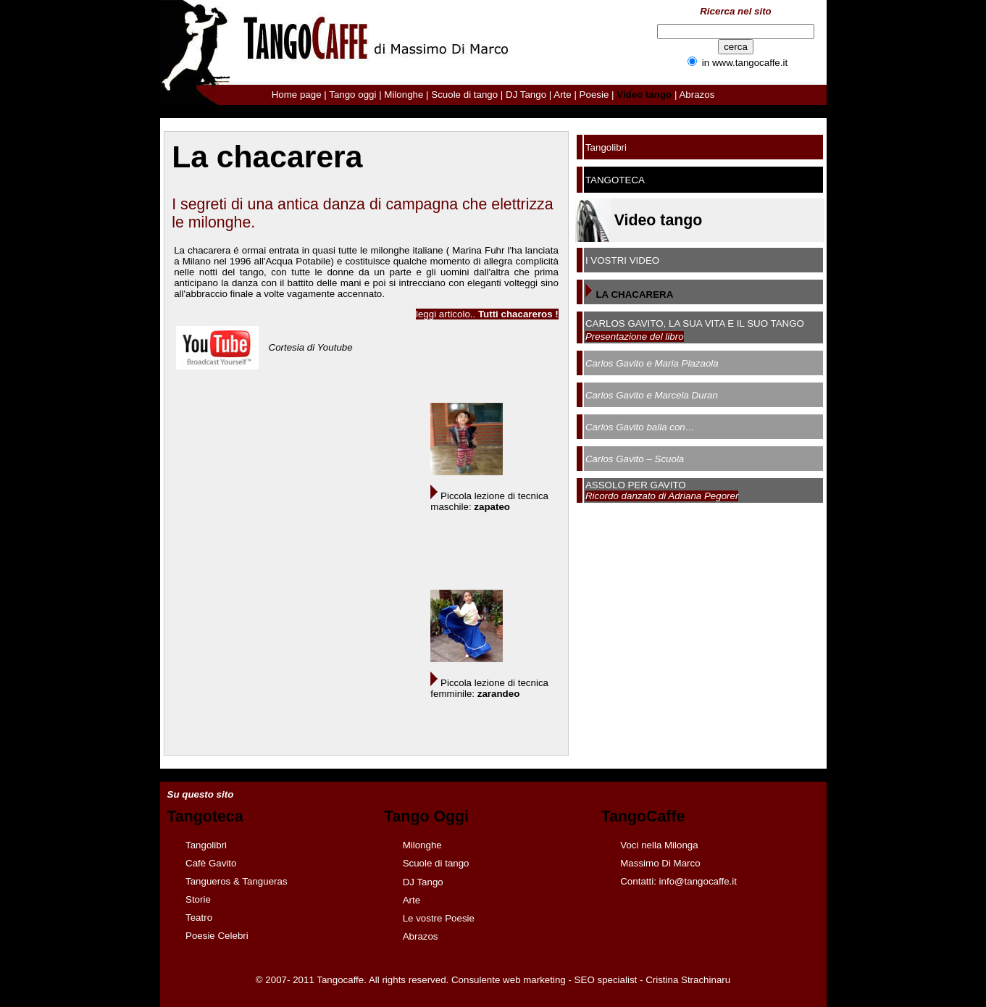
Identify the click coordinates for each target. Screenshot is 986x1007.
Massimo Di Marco (660, 863)
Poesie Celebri (216, 935)
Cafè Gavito (210, 863)
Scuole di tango (464, 94)
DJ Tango (526, 94)
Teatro (198, 917)
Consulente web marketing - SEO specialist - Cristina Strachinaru (590, 979)
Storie (198, 899)
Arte (562, 94)
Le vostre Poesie (439, 918)
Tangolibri (606, 147)
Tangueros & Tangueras (236, 881)
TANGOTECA (615, 180)
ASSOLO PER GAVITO (635, 485)
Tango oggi (352, 94)
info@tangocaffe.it (698, 881)
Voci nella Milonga (659, 845)
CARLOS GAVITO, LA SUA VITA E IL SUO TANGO (694, 323)
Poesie (594, 94)
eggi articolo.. (488, 314)
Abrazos (696, 94)
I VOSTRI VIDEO (622, 260)
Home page (297, 94)
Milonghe (403, 94)
